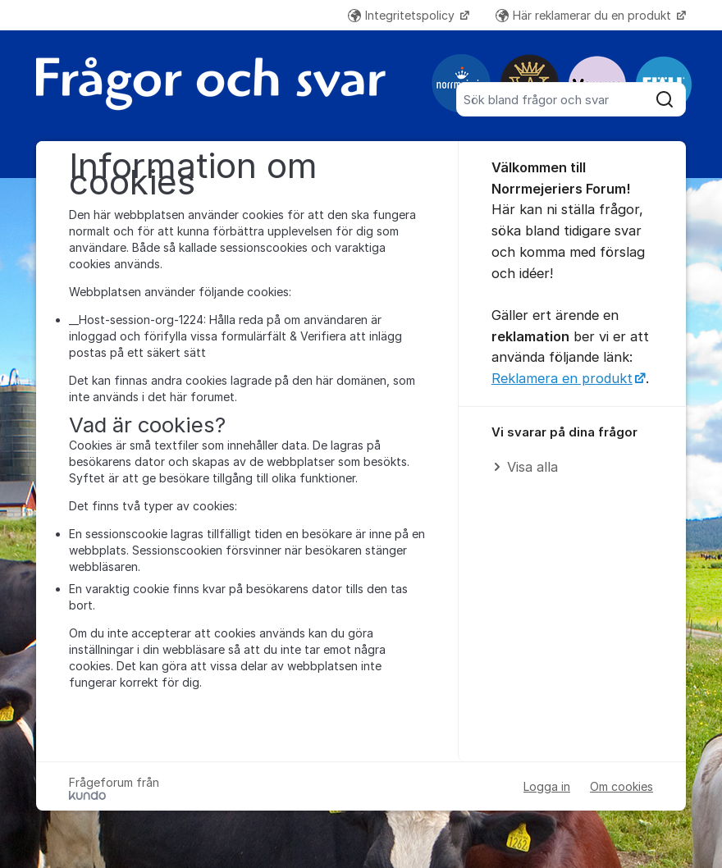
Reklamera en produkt (562, 378)
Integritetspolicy (403, 15)
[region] (572, 450)
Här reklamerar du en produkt (585, 15)
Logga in (546, 786)
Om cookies (621, 786)
